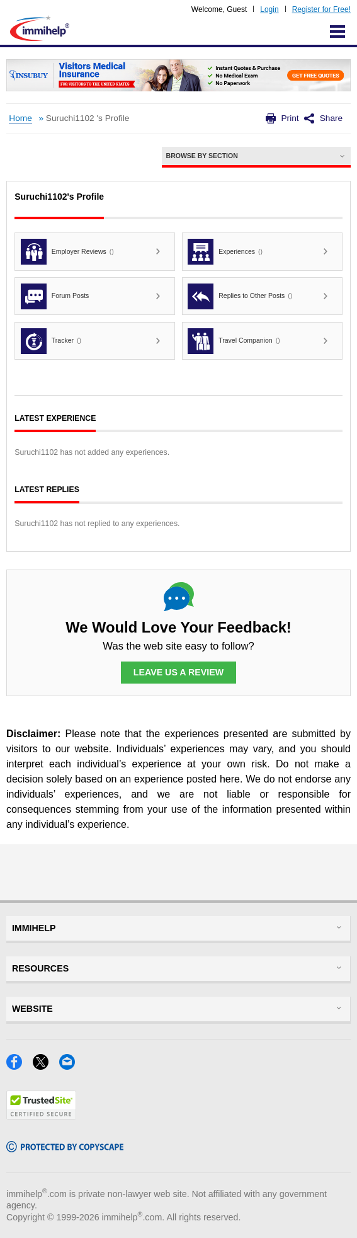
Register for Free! (321, 9)
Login (269, 9)
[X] (46, 1065)
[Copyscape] (64, 1148)
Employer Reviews (67, 252)
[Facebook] (19, 1065)
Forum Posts (55, 296)
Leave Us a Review (178, 672)
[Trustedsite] (41, 1115)
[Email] (70, 1065)
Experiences (225, 252)
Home (20, 118)
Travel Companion (234, 341)
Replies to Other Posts (240, 296)
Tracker (51, 341)
